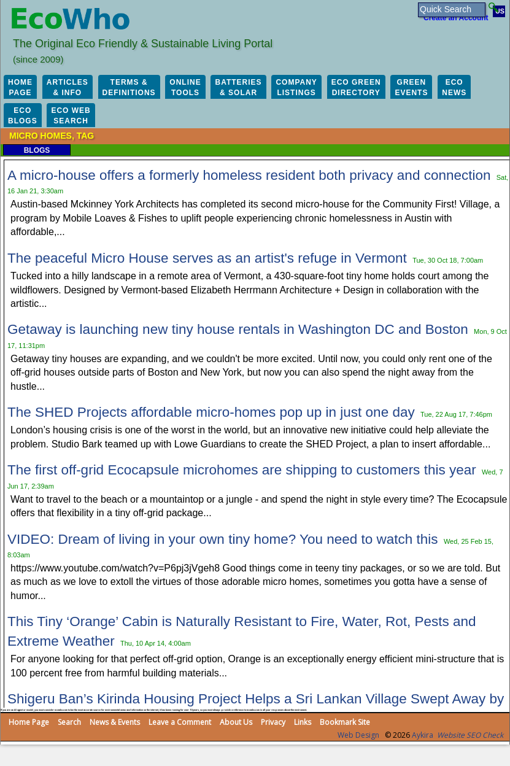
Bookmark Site (345, 722)
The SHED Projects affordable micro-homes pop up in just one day (211, 412)
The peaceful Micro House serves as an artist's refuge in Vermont (207, 258)
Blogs (37, 150)
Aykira (422, 735)
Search (69, 722)
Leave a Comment (180, 722)
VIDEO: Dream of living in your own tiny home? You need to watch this (222, 539)
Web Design (358, 735)
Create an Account (456, 18)
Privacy (273, 722)
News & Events (115, 722)
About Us (236, 722)
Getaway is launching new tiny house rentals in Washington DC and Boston (237, 329)
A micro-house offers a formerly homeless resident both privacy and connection (248, 175)
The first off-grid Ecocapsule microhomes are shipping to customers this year (241, 470)
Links (302, 722)
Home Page (29, 722)
